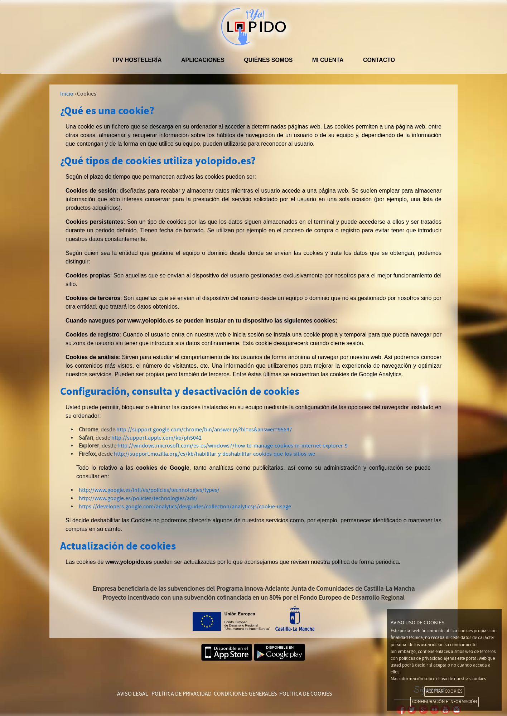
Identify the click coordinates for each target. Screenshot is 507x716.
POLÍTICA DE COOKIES (305, 693)
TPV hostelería (137, 60)
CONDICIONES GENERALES (245, 693)
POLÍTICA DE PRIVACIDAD (181, 693)
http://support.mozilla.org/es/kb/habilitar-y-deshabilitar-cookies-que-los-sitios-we (214, 454)
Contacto (379, 60)
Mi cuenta (328, 60)
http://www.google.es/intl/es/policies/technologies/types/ (149, 490)
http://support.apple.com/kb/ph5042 (156, 437)
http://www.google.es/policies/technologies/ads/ (138, 498)
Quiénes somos (268, 60)
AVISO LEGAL (132, 693)
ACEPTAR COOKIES (444, 691)
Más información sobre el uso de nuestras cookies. (439, 679)
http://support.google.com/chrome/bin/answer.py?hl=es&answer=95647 (204, 429)
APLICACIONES (202, 60)
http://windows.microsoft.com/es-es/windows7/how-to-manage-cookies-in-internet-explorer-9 (232, 445)
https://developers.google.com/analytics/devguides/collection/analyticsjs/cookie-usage (185, 506)
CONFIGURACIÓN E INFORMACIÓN (444, 702)
